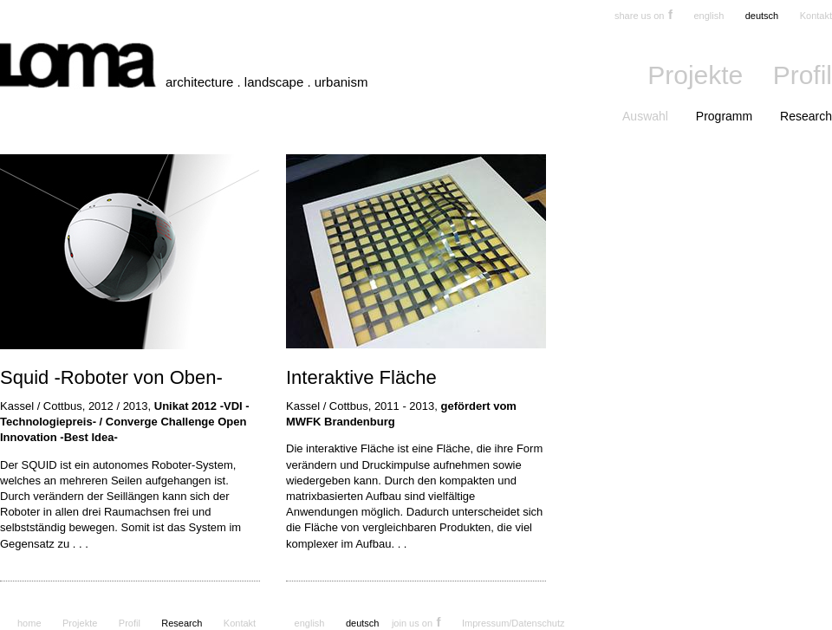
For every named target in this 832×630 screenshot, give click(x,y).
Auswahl (645, 116)
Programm (724, 116)
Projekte (695, 75)
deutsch (762, 15)
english (708, 15)
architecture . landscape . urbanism (266, 82)
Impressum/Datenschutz (513, 623)
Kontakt (816, 15)
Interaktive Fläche (361, 377)
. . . (80, 543)
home (29, 623)
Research (806, 116)
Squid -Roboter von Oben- (111, 377)
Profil (802, 75)
